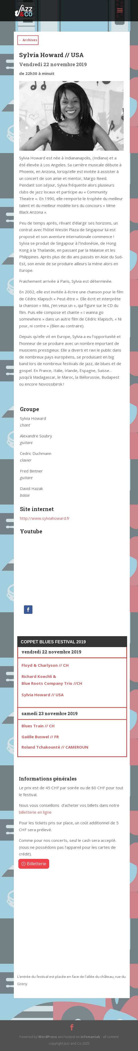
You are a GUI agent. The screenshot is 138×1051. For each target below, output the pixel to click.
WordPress (47, 1037)
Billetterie (36, 864)
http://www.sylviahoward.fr (45, 518)
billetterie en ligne (35, 812)
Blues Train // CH (38, 725)
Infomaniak (90, 1037)
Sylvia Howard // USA (43, 694)
